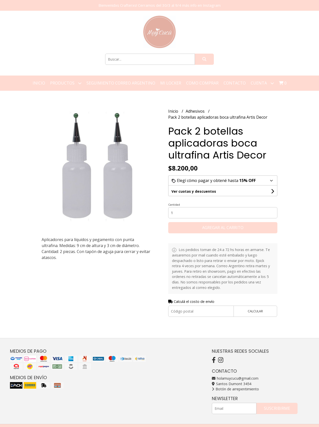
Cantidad (174, 204)
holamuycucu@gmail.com (235, 378)
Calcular (255, 311)
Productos (65, 83)
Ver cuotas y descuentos (193, 191)
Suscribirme (277, 408)
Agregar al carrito (222, 227)
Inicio (39, 83)
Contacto (235, 83)
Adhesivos (196, 111)
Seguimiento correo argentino (120, 83)
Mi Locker (170, 83)
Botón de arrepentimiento (235, 389)
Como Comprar (202, 83)
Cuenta (262, 83)
